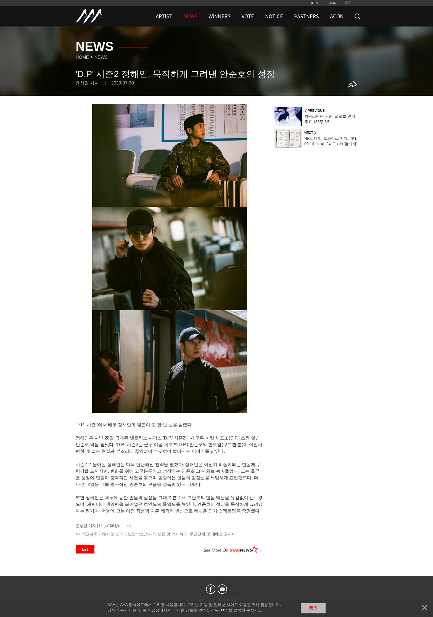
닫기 (424, 607)
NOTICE (274, 16)
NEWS (190, 16)
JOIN (314, 3)
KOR (348, 2)
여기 (225, 610)
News (101, 57)
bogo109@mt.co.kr (115, 525)
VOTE (248, 16)
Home (82, 57)
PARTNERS (306, 16)
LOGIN (331, 3)
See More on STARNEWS (233, 549)
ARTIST (164, 16)
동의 (313, 608)
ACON (337, 16)
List (85, 549)
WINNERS (219, 16)
